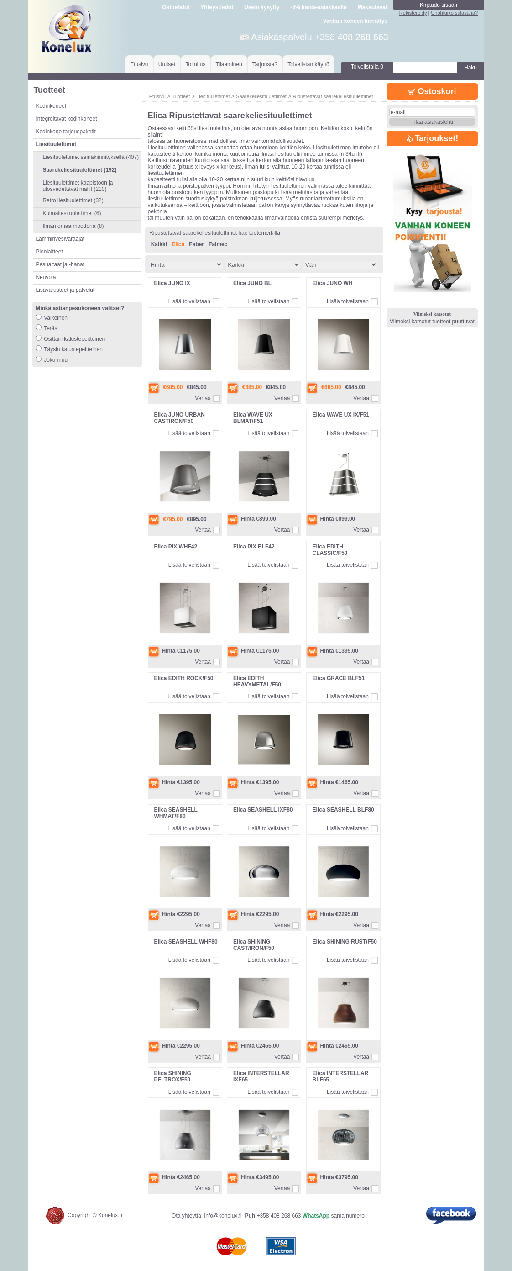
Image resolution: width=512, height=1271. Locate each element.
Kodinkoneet (51, 106)
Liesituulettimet (213, 96)
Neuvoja (46, 277)
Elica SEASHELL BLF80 (343, 810)
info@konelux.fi (222, 1216)
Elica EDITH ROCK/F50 (183, 678)
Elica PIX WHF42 (175, 546)
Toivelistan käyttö (308, 64)
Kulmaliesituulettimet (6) (71, 213)
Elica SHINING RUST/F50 (345, 942)
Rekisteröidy (413, 13)
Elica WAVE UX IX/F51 (341, 414)
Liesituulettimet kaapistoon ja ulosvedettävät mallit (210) (77, 185)
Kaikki (159, 244)
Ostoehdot (175, 7)
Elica (178, 244)
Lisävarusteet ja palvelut (65, 290)
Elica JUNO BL (252, 283)
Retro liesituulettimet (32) (72, 200)
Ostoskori (432, 91)
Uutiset (166, 64)
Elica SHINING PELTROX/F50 (172, 1076)
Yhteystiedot (216, 7)
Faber (196, 244)
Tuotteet (181, 96)
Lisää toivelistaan (189, 301)
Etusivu (139, 64)
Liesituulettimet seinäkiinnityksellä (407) (90, 157)
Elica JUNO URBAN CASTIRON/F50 (179, 417)
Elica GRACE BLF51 (339, 678)
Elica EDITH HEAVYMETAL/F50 (257, 681)
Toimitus (196, 64)
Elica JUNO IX (172, 283)
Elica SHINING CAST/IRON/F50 (253, 945)
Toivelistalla (367, 66)
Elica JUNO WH (333, 283)
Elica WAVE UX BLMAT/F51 (252, 417)
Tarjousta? (264, 64)
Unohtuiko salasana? (454, 13)
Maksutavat (372, 7)
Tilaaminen (229, 64)
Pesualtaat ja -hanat (60, 264)
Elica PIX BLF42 (254, 546)
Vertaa (203, 398)
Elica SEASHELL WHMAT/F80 (175, 813)
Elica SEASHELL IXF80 (263, 810)
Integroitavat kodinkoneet (66, 119)
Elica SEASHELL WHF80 (185, 942)
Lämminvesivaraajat (60, 239)
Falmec (218, 244)
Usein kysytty (261, 7)
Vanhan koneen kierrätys (355, 21)
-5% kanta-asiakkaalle (318, 7)
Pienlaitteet (49, 251)
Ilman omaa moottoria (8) (73, 226)
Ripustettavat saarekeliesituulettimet (333, 96)
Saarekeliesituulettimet (261, 96)
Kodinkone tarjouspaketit (65, 131)
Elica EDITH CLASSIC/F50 (330, 549)
